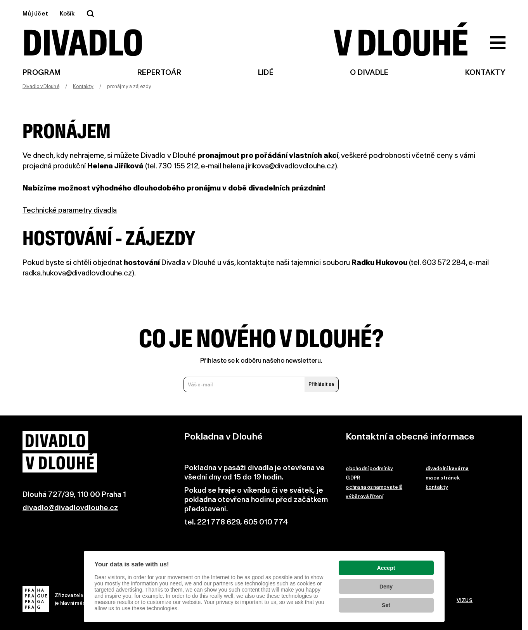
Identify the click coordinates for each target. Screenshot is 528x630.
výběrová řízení (364, 496)
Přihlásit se (321, 384)
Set (386, 605)
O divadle (369, 72)
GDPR (353, 478)
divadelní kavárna (447, 468)
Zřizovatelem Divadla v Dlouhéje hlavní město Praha (76, 599)
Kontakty (485, 72)
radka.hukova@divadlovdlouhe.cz (77, 272)
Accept (386, 568)
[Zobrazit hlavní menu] (497, 42)
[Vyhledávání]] (90, 13)
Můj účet (35, 13)
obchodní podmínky (369, 468)
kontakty (437, 487)
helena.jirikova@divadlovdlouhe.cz (279, 165)
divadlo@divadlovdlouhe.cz (70, 507)
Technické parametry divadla (70, 210)
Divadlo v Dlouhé (41, 86)
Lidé (266, 72)
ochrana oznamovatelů (374, 487)
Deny (386, 586)
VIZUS (465, 600)
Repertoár (159, 72)
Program (42, 72)
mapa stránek (443, 478)
